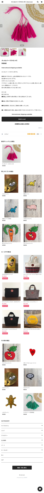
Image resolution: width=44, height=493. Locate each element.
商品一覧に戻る (22, 468)
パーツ (3, 445)
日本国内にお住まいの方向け (22, 124)
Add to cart (22, 119)
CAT (2, 460)
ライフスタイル (5, 425)
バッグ (2, 430)
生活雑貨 (3, 440)
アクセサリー (4, 435)
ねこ (2, 455)
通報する (40, 128)
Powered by (22, 477)
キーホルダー (4, 450)
